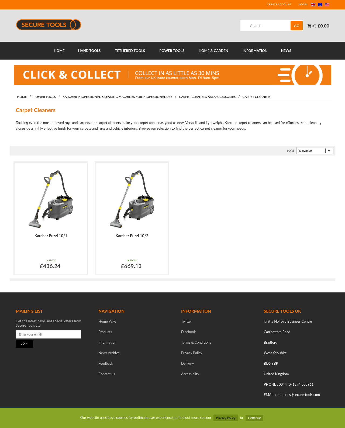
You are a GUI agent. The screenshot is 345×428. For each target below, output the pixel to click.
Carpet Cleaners (257, 96)
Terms (196, 342)
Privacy (191, 353)
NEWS (286, 51)
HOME (59, 51)
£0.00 (323, 26)
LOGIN (303, 4)
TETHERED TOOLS (130, 51)
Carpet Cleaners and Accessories (207, 96)
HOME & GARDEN (213, 51)
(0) (312, 26)
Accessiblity (190, 374)
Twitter (186, 321)
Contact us (106, 374)
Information (107, 342)
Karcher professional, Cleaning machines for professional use (117, 96)
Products (105, 332)
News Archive (108, 353)
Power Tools (44, 96)
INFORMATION (255, 51)
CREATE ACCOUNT (279, 4)
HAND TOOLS (89, 51)
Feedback (105, 363)
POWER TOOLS (171, 51)
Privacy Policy (225, 418)
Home (22, 96)
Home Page (107, 321)
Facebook (188, 332)
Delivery (187, 363)
